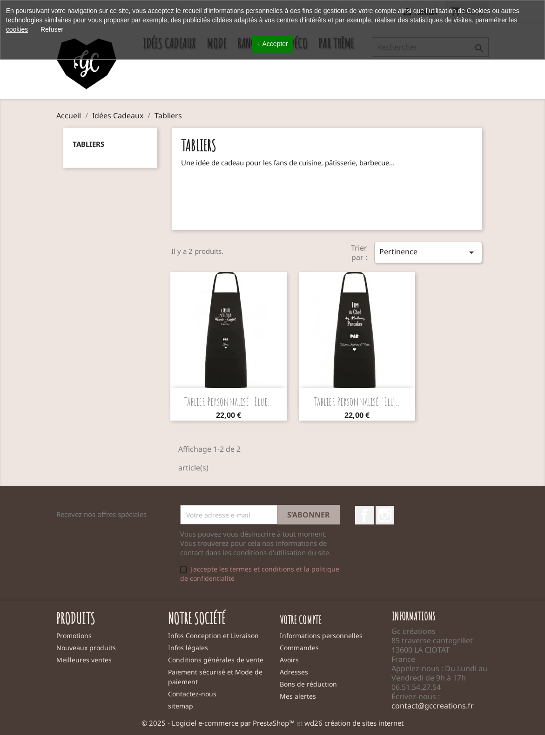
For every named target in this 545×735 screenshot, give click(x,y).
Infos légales (188, 647)
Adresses (294, 671)
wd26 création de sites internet (354, 723)
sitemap (180, 705)
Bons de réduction (308, 684)
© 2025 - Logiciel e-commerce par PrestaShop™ (218, 723)
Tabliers (88, 144)
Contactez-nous (192, 693)
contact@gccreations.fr (432, 706)
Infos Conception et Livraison (213, 635)
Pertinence (428, 252)
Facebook (364, 515)
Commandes (299, 647)
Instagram (385, 515)
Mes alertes (298, 696)
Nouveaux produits (86, 647)
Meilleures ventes (84, 659)
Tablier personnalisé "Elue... (228, 401)
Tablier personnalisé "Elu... (357, 401)
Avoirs (289, 659)
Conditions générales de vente (215, 659)
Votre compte (301, 620)
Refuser (51, 29)
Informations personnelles (321, 635)
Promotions (74, 635)
